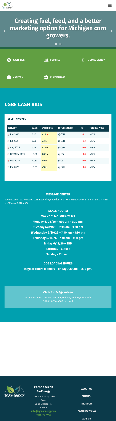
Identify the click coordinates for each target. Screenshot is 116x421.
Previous (9, 29)
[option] (58, 30)
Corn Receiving (87, 411)
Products (87, 404)
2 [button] (60, 44)
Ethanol (87, 396)
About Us (86, 389)
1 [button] (55, 44)
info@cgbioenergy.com (43, 411)
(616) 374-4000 (43, 415)
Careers (87, 419)
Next (106, 29)
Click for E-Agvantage (58, 292)
